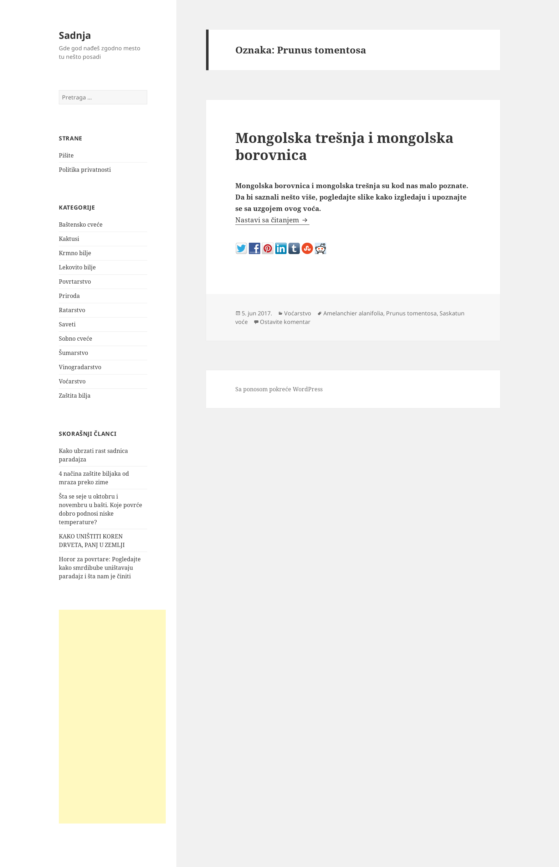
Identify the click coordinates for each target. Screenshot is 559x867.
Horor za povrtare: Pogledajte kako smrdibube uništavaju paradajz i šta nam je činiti (100, 567)
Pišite (66, 155)
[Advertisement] (112, 717)
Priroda (69, 296)
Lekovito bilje (77, 267)
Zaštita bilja (75, 395)
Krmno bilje (75, 253)
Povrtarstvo (75, 281)
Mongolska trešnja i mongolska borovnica (344, 146)
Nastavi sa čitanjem (272, 220)
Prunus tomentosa (411, 313)
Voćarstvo (72, 381)
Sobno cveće (75, 338)
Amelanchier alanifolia (353, 313)
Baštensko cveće (81, 224)
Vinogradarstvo (80, 367)
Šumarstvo (73, 353)
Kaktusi (69, 239)
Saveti (67, 324)
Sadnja (75, 35)
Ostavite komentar (285, 322)
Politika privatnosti (85, 170)
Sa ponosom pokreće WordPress (279, 389)
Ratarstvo (72, 310)
